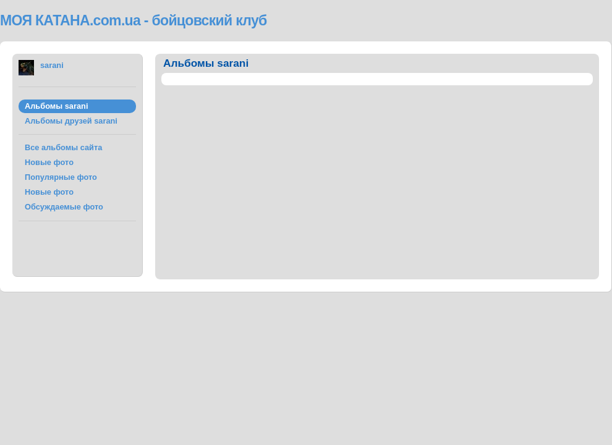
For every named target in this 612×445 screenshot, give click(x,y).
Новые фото (49, 162)
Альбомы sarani (56, 106)
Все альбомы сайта (63, 147)
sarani (52, 65)
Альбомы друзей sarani (71, 120)
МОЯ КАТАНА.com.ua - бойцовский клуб (133, 20)
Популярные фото (61, 177)
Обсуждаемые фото (64, 206)
